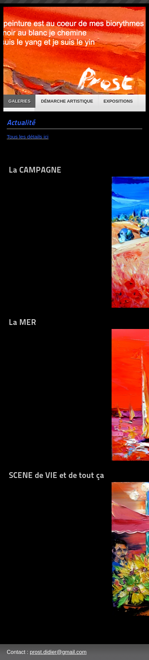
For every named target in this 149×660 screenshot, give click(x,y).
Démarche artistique (67, 101)
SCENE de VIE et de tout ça (74, 543)
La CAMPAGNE (74, 236)
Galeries (19, 101)
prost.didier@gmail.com (58, 652)
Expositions (118, 101)
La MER (74, 389)
